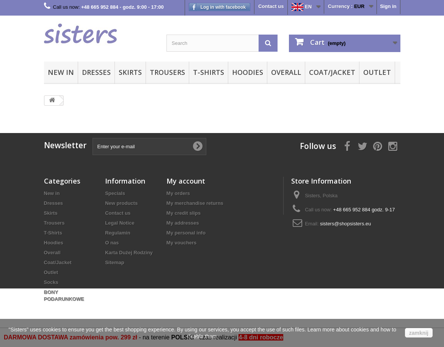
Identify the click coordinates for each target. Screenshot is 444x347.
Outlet (377, 72)
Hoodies (247, 72)
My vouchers (181, 243)
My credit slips (183, 213)
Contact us (271, 6)
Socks (51, 282)
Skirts (130, 72)
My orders (178, 193)
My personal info (186, 233)
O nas (112, 243)
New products (121, 203)
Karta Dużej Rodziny (129, 252)
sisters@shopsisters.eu (345, 224)
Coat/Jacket (332, 72)
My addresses (182, 223)
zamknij (418, 333)
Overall (286, 72)
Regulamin (117, 233)
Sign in (388, 6)
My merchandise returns (194, 203)
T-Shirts (208, 72)
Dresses (96, 72)
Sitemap (114, 262)
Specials (115, 193)
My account (185, 180)
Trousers (167, 72)
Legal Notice (119, 223)
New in (61, 72)
